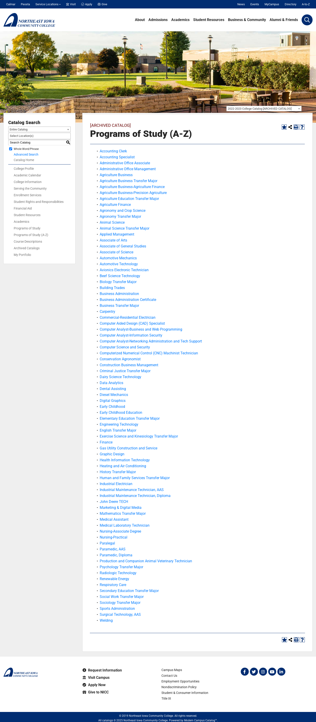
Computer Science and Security (125, 347)
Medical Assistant (114, 519)
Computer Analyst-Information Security (131, 335)
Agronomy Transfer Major (120, 216)
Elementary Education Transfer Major (130, 418)
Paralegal (107, 543)
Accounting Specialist (117, 157)
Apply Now (94, 685)
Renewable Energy (114, 579)
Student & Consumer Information (184, 693)
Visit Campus (96, 677)
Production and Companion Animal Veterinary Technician (146, 561)
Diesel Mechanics (114, 395)
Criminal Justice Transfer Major (125, 371)
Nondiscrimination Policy (179, 687)
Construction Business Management (129, 365)
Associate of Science (116, 252)
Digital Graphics (113, 400)
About (140, 20)
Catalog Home (24, 160)
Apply (86, 4)
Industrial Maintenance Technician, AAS (132, 490)
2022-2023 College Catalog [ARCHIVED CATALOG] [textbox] (260, 108)
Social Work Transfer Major (122, 597)
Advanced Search (26, 154)
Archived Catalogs (27, 248)
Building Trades (112, 288)
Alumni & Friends (284, 20)
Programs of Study (27, 228)
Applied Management (117, 234)
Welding (106, 620)
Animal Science (112, 222)
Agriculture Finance (115, 204)
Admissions (158, 20)
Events (254, 4)
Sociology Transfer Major (120, 602)
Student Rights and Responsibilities (39, 202)
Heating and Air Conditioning (123, 466)
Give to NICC (96, 692)
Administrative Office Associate (125, 163)
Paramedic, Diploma (116, 555)
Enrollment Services (27, 195)
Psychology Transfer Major (121, 567)
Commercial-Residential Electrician (127, 317)
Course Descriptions (28, 241)
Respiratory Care (113, 585)
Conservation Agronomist (120, 359)
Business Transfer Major (119, 305)
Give (102, 4)
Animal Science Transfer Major (124, 228)
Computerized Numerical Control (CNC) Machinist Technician (149, 353)
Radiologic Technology (118, 573)
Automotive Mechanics (118, 258)
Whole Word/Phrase (26, 148)
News (241, 4)
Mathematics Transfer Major (123, 513)
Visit (71, 4)
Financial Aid (23, 208)
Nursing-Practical (113, 537)
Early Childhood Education (121, 412)
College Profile (24, 168)
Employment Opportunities (180, 681)
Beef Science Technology (120, 276)
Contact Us (169, 675)
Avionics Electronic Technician (124, 270)
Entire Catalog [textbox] (18, 129)
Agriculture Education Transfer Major (129, 198)
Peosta (25, 4)
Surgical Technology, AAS (120, 614)
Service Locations (47, 4)
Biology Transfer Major (118, 282)
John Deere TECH (114, 501)
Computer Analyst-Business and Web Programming (141, 329)
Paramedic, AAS (113, 549)
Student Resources (208, 20)
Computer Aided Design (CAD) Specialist (132, 323)
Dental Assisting (113, 389)
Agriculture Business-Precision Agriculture (133, 193)
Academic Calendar (27, 175)
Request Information (102, 670)
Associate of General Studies (123, 246)
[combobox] (264, 108)
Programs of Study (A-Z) (31, 235)
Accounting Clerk (113, 151)
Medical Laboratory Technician (125, 525)
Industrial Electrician (116, 484)
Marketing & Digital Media (121, 507)
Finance (106, 442)
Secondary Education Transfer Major (129, 591)
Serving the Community (30, 188)
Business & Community (247, 20)
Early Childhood (112, 406)
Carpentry (107, 311)
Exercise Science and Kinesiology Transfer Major (139, 436)
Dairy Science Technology (120, 377)
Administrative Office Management (128, 169)
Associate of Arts (113, 240)
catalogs (107, 720)
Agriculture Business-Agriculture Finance (132, 187)
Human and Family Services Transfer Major (135, 478)
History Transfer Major (118, 472)
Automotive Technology (119, 264)
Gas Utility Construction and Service (128, 448)
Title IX (166, 698)
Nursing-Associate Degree (120, 531)
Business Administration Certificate (128, 299)
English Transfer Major (118, 430)
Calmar (10, 4)
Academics (180, 20)
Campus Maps (171, 670)
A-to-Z (306, 4)
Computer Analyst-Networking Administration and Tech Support (151, 341)
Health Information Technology (125, 460)
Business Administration (119, 294)
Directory (290, 4)
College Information (28, 182)
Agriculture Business (116, 175)
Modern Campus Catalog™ (200, 720)
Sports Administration (117, 608)
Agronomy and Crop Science (122, 210)
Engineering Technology (119, 424)
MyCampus (272, 4)
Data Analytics (111, 383)
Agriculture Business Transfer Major (128, 181)
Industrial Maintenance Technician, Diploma (135, 496)
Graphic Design (112, 454)
